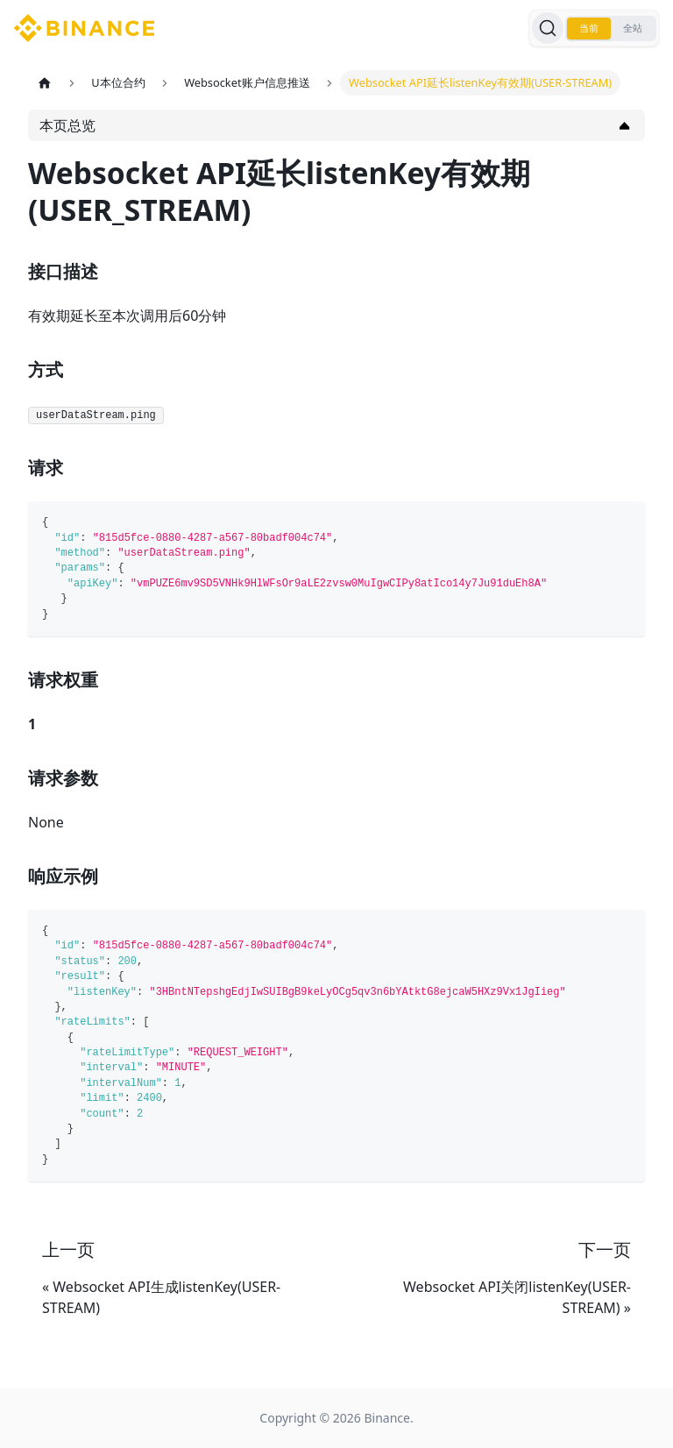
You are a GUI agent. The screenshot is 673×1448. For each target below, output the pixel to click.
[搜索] (547, 28)
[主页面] (44, 83)
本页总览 (67, 125)
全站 (632, 28)
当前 (589, 28)
